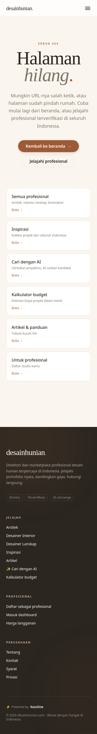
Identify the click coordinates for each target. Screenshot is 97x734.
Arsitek (12, 527)
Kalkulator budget (21, 577)
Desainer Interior (20, 535)
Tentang (13, 652)
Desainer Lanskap (21, 543)
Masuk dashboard (21, 614)
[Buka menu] (88, 8)
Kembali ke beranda (48, 146)
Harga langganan (21, 623)
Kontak (12, 660)
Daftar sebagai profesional (28, 606)
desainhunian (19, 8)
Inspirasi (13, 552)
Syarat (11, 668)
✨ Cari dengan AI (21, 568)
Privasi (11, 677)
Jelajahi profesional (49, 161)
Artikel (11, 560)
